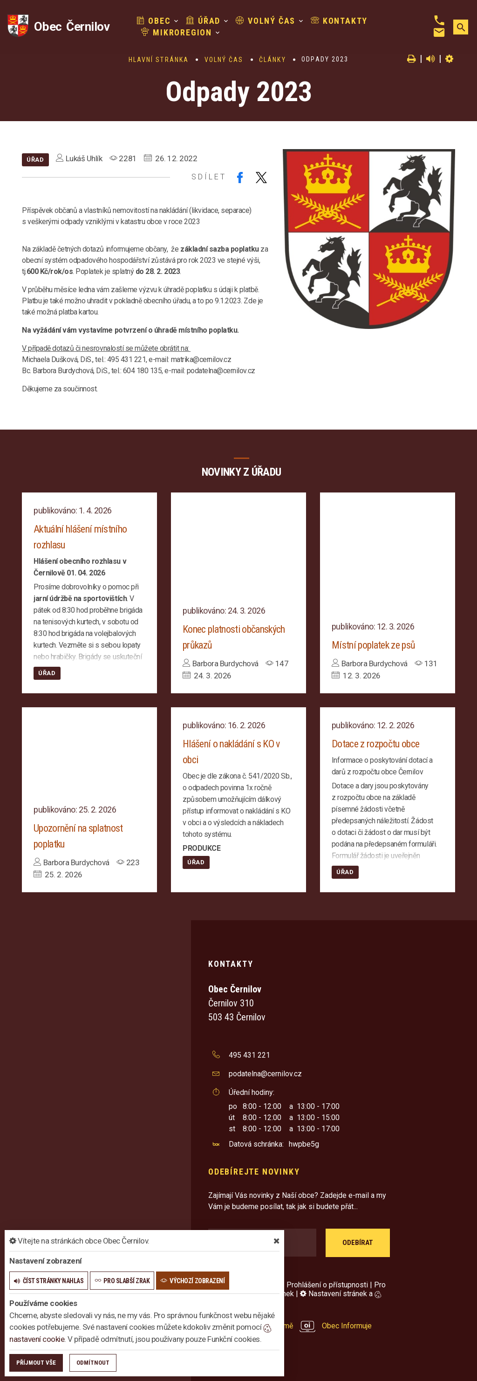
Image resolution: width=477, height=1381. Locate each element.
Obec (153, 21)
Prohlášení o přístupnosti (327, 1284)
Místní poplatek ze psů (373, 645)
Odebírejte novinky (254, 1171)
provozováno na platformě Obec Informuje (290, 1325)
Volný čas (265, 21)
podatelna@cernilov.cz (265, 1073)
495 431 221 (249, 1055)
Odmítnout (92, 1362)
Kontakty (339, 21)
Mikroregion (176, 32)
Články (272, 59)
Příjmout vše (36, 1362)
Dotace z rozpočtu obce (375, 744)
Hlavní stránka (159, 59)
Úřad (203, 21)
